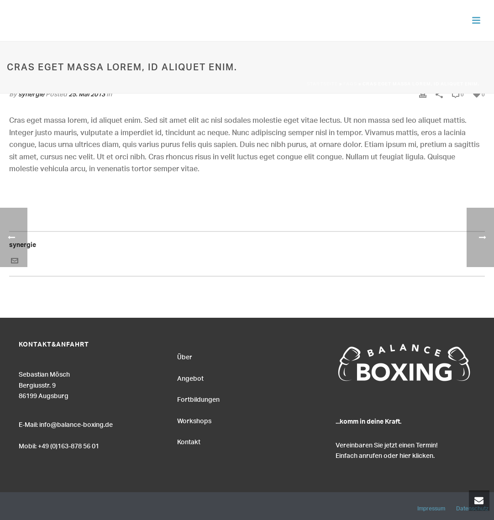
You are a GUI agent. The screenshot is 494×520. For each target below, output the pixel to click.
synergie (22, 246)
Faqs (350, 84)
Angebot (190, 377)
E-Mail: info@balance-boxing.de (66, 423)
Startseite (322, 84)
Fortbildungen (198, 398)
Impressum (431, 507)
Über (184, 356)
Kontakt (188, 441)
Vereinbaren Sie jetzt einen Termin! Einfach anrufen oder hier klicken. (387, 449)
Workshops (194, 420)
